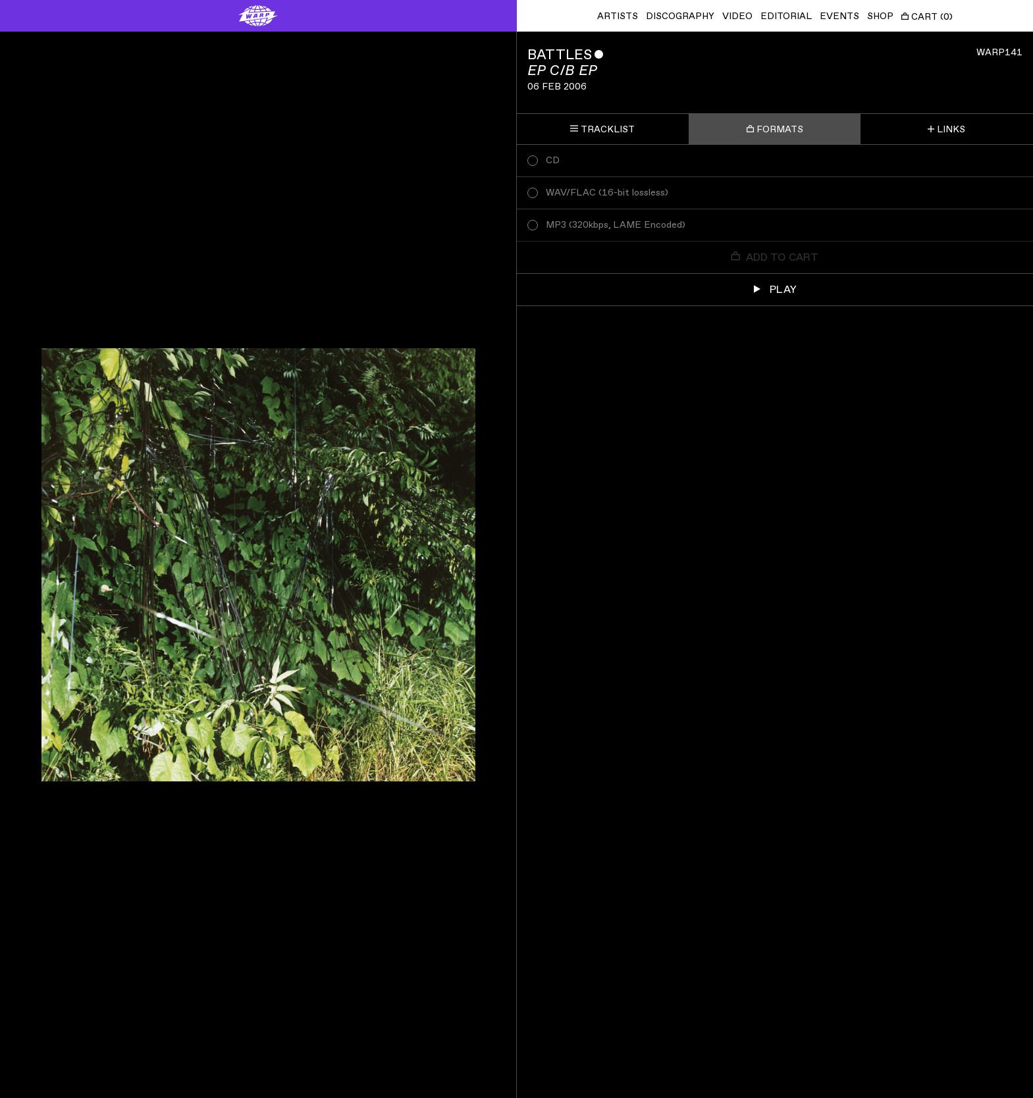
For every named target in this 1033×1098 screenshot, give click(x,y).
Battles (559, 55)
